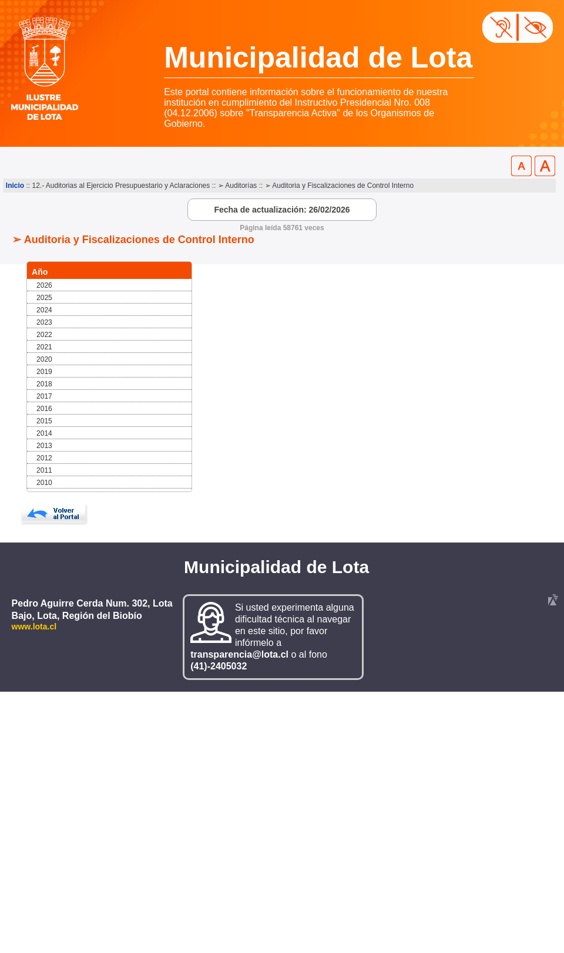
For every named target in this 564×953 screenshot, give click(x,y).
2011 (44, 470)
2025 (44, 298)
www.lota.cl (34, 626)
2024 (44, 310)
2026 (44, 285)
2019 (44, 372)
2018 (44, 384)
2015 (44, 421)
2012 (44, 458)
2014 (44, 433)
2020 (44, 359)
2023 (44, 322)
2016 (44, 409)
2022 (44, 335)
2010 (44, 483)
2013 (44, 446)
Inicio (15, 185)
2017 (44, 396)
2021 (44, 347)
